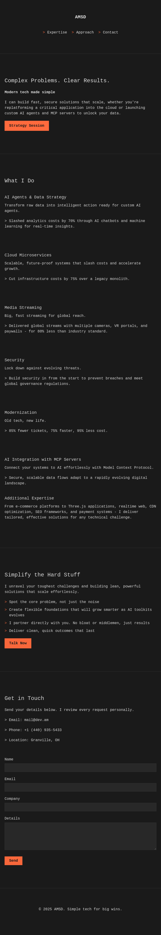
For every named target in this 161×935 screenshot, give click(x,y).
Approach (85, 32)
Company (12, 799)
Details (12, 819)
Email (10, 779)
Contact (110, 32)
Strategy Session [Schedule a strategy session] (26, 126)
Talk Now (18, 643)
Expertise (57, 32)
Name (9, 759)
